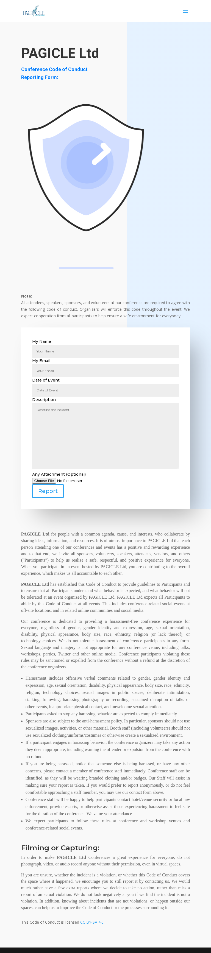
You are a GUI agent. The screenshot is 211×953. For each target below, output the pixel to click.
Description (105, 433)
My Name (105, 346)
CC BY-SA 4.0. (92, 922)
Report (48, 491)
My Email (105, 365)
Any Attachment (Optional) (105, 485)
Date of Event (105, 385)
